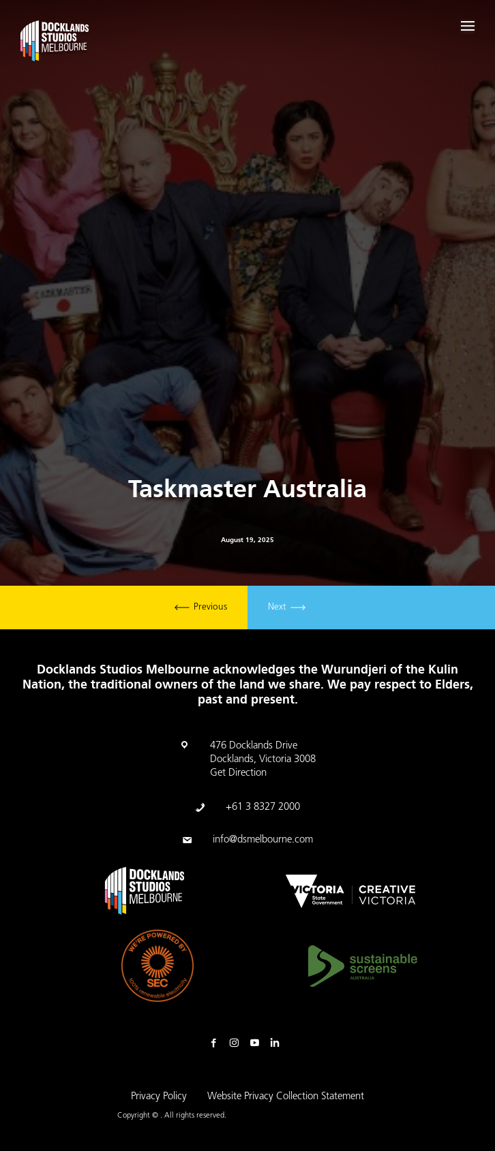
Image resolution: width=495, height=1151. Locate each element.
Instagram (237, 1043)
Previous (201, 607)
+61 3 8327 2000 (263, 807)
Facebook (217, 1043)
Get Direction (238, 773)
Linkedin (278, 1043)
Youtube (257, 1043)
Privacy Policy (159, 1097)
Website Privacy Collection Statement (285, 1097)
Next (286, 607)
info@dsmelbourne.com (263, 840)
